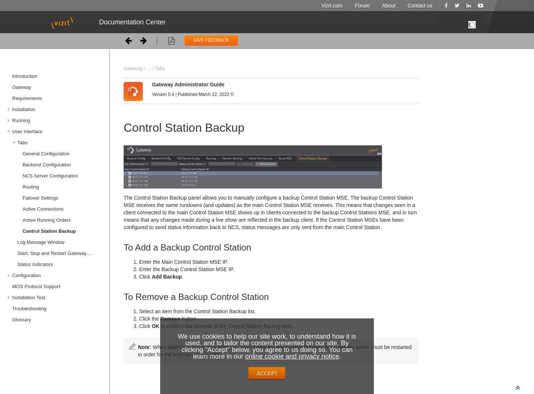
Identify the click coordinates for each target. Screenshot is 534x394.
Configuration (26, 275)
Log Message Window (41, 242)
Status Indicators (35, 264)
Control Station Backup (49, 231)
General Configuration (46, 153)
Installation (23, 109)
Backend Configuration (47, 164)
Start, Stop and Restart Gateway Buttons (60, 253)
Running (21, 120)
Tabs (22, 142)
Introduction (24, 76)
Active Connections (43, 209)
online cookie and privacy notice (292, 356)
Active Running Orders (47, 220)
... (148, 68)
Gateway (21, 87)
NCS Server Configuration (50, 176)
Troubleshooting (29, 308)
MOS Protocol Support (36, 286)
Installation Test (28, 297)
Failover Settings (40, 198)
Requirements (27, 98)
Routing (31, 187)
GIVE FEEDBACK (211, 40)
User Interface (27, 131)
